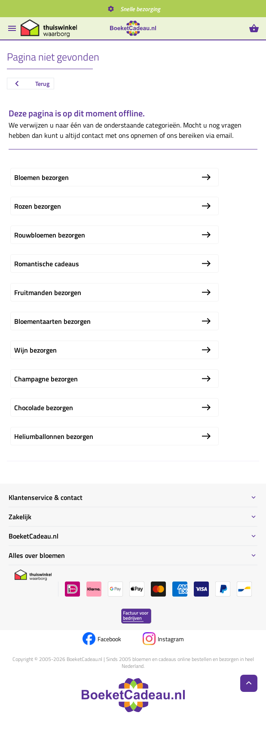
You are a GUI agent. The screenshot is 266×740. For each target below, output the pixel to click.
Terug (30, 83)
